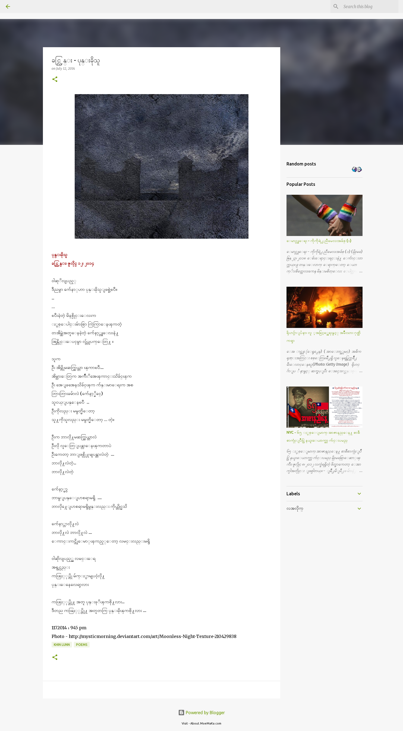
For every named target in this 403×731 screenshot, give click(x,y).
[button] (55, 79)
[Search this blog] (369, 6)
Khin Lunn (62, 644)
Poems (81, 644)
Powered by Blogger (201, 712)
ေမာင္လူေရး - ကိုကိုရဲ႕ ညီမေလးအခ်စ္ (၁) (318, 240)
